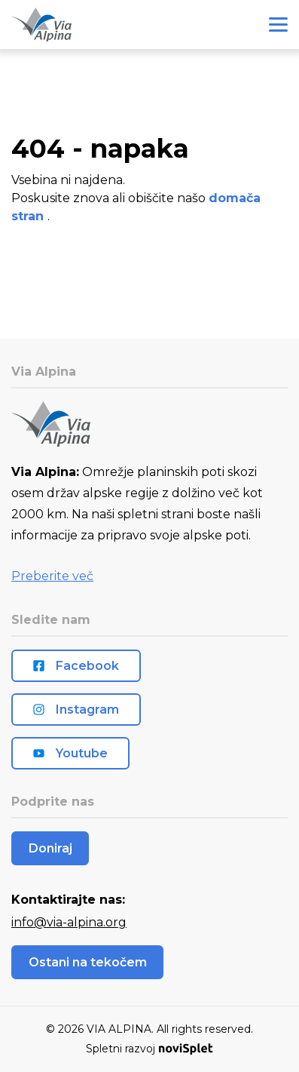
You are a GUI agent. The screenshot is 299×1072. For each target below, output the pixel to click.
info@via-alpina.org (69, 922)
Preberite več (52, 576)
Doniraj (50, 848)
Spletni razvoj (149, 1048)
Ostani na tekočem (88, 962)
